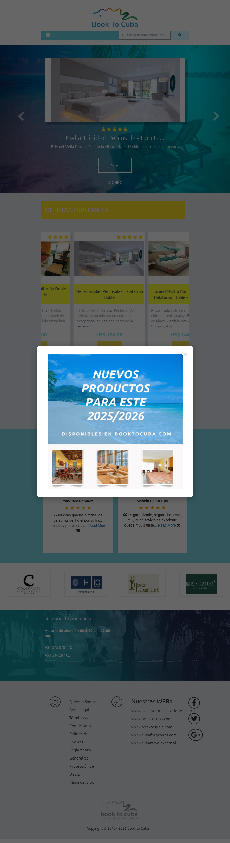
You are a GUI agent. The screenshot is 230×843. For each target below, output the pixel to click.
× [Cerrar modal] (185, 354)
